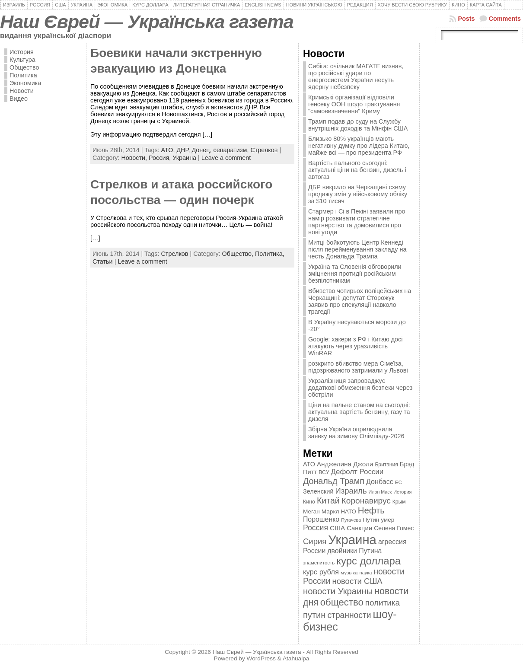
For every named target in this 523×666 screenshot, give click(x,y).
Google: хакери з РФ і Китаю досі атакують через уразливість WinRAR (355, 346)
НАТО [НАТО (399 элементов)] (348, 511)
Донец (200, 150)
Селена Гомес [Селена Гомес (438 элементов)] (394, 528)
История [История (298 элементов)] (402, 491)
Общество (24, 67)
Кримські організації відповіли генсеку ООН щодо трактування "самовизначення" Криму (354, 104)
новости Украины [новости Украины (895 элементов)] (338, 591)
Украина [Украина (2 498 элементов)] (352, 539)
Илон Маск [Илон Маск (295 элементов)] (380, 491)
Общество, (238, 253)
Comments (505, 18)
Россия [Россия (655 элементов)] (315, 527)
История (22, 51)
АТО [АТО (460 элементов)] (309, 464)
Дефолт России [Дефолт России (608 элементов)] (357, 472)
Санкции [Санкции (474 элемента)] (359, 528)
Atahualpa (296, 658)
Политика (23, 75)
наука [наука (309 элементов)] (366, 572)
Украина (184, 157)
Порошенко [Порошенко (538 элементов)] (321, 519)
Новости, (135, 157)
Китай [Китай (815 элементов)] (328, 500)
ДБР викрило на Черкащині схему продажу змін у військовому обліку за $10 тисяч (357, 194)
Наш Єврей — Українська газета (146, 21)
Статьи (102, 261)
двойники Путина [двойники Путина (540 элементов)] (354, 550)
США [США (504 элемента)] (337, 528)
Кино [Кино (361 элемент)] (309, 502)
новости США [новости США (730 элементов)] (357, 581)
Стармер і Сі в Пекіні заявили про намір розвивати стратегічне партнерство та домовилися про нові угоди (356, 222)
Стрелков (263, 150)
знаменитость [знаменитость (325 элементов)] (319, 562)
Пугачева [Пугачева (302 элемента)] (351, 520)
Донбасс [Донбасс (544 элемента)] (379, 481)
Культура (22, 59)
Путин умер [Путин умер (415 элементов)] (378, 519)
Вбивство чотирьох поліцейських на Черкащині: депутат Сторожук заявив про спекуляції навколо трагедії (359, 301)
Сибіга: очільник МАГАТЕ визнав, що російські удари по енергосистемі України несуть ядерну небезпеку (356, 76)
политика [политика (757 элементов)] (382, 602)
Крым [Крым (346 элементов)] (399, 502)
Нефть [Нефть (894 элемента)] (371, 510)
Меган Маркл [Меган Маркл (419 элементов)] (321, 511)
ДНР (182, 150)
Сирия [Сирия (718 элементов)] (314, 541)
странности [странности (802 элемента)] (349, 615)
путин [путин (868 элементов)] (314, 615)
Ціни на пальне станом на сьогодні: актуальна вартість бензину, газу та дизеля (359, 412)
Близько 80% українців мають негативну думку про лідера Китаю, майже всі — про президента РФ (358, 145)
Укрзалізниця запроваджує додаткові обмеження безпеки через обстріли (360, 387)
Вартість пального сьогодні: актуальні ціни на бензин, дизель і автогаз (357, 169)
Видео (19, 98)
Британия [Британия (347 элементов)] (386, 465)
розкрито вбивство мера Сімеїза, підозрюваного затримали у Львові (358, 367)
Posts (466, 18)
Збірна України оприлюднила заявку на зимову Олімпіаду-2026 (356, 433)
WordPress (261, 658)
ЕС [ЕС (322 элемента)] (398, 482)
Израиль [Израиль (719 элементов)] (351, 490)
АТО (167, 150)
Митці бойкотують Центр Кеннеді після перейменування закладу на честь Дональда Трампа (357, 249)
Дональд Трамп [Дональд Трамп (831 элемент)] (333, 481)
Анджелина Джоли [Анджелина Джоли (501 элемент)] (345, 464)
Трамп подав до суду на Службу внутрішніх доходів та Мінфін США (358, 125)
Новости (22, 90)
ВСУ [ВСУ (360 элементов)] (324, 472)
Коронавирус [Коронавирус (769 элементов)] (366, 500)
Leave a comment (226, 157)
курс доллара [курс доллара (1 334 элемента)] (368, 561)
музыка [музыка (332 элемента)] (349, 572)
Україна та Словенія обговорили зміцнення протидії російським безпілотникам (355, 273)
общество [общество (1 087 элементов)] (342, 602)
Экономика (25, 83)
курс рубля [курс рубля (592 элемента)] (321, 572)
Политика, (269, 253)
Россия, (160, 157)
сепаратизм (230, 150)
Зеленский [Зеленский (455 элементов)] (318, 491)
